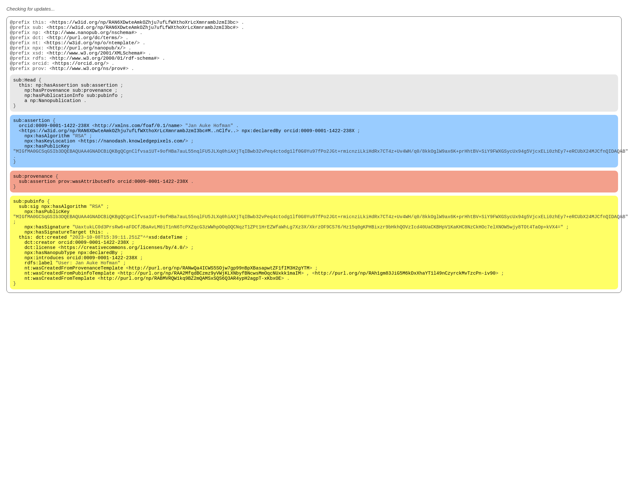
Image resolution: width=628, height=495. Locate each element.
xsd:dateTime (165, 283)
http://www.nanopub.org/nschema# (90, 36)
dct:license (39, 296)
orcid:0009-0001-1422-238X (54, 148)
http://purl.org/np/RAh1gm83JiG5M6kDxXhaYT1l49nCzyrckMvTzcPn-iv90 (405, 328)
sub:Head (24, 93)
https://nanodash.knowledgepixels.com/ (133, 167)
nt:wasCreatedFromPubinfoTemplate (69, 328)
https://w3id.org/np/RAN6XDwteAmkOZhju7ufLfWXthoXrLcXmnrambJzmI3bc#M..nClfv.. (128, 154)
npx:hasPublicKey (47, 174)
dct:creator (39, 289)
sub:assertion (99, 100)
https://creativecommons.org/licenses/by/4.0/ (123, 296)
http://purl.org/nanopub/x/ (86, 55)
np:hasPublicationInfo (54, 113)
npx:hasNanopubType (49, 302)
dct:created (51, 283)
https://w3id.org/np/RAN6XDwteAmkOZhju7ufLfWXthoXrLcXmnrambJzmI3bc (144, 23)
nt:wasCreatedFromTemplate (59, 334)
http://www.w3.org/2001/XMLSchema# (95, 61)
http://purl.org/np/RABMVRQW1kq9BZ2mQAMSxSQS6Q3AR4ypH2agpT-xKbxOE (191, 334)
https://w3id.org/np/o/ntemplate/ (92, 49)
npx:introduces (44, 308)
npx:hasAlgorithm (47, 161)
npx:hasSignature (47, 270)
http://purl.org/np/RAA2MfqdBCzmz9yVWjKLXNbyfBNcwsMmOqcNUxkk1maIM (210, 328)
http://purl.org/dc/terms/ (84, 42)
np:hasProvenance (47, 106)
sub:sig (29, 244)
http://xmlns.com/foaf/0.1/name (137, 148)
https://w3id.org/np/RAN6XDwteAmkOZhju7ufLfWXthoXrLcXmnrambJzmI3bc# (142, 29)
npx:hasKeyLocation (49, 167)
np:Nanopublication (55, 119)
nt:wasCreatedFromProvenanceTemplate (73, 321)
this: (26, 100)
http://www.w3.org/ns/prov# (89, 81)
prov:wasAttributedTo (86, 215)
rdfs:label (38, 315)
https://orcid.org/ (80, 74)
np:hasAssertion (57, 100)
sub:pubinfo (102, 113)
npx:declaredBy (261, 154)
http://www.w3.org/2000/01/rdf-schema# (104, 68)
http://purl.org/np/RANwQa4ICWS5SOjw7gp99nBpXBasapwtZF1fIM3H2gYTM (219, 321)
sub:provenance (92, 106)
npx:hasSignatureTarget (55, 276)
